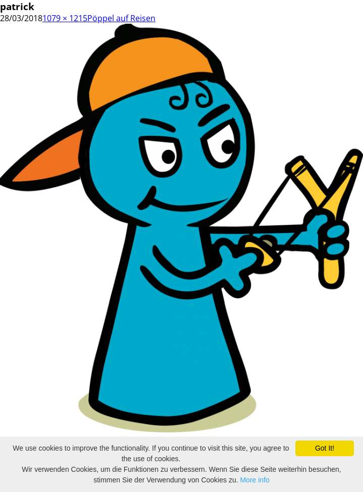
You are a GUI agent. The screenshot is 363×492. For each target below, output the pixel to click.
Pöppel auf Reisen (121, 18)
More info (254, 480)
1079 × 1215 (64, 18)
